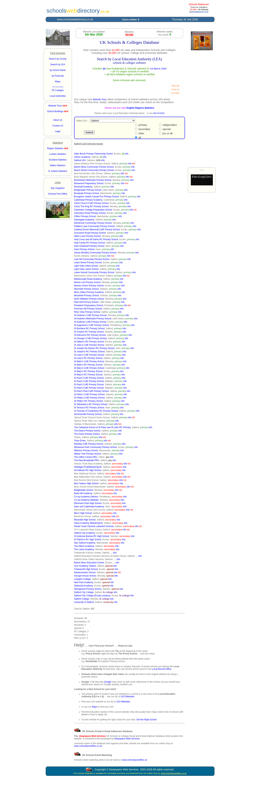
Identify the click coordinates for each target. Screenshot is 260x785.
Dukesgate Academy (84, 219)
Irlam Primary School (84, 249)
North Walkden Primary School (89, 299)
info (126, 153)
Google (107, 682)
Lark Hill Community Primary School (91, 259)
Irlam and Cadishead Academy (89, 506)
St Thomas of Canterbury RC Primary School (96, 411)
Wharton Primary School (86, 450)
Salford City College (84, 592)
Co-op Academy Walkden (86, 500)
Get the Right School (146, 719)
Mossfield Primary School (86, 295)
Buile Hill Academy (83, 493)
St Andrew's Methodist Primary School (92, 318)
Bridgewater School (83, 490)
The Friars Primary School (87, 434)
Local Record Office (161, 669)
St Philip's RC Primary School (88, 401)
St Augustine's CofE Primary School (91, 325)
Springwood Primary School (87, 589)
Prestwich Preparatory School (88, 305)
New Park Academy (83, 582)
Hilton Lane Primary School (87, 236)
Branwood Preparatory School (88, 183)
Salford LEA (80, 160)
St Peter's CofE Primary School (89, 394)
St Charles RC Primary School (89, 331)
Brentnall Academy (83, 186)
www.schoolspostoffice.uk (134, 760)
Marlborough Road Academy (88, 279)
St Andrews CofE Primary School (90, 322)
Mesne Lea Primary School (87, 282)
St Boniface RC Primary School (89, 328)
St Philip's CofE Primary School (89, 397)
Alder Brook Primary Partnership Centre (93, 153)
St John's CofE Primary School (89, 345)
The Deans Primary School (87, 430)
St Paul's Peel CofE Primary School (91, 391)
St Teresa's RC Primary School (89, 407)
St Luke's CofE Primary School (89, 355)
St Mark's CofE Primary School (89, 361)
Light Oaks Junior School (86, 269)
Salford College (81, 599)
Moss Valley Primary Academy (89, 292)
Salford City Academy (84, 533)
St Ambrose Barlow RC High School (91, 536)
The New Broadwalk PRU (86, 460)
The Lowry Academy (84, 549)
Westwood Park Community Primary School (95, 447)
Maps (94, 706)
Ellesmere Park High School (87, 503)
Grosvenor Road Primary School (90, 233)
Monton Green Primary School (89, 285)
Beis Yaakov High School (86, 483)
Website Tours (57, 105)
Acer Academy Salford (85, 566)
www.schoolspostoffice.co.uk (88, 746)
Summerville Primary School (88, 414)
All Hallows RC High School (87, 470)
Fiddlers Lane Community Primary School (94, 226)
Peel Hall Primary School (86, 302)
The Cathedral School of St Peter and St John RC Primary (102, 427)
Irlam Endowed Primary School (89, 246)
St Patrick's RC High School (87, 539)
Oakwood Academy (83, 585)
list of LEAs (158, 113)
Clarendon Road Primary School (90, 213)
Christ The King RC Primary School (91, 206)
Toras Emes (80, 440)
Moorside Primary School (86, 289)
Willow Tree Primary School (87, 453)
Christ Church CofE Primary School (91, 203)
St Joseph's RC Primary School (89, 351)
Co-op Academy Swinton (86, 496)
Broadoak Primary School (86, 193)
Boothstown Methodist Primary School (92, 180)
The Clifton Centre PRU (85, 457)
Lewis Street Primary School (88, 262)
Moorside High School (85, 519)
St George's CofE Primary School (90, 338)
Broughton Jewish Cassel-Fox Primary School (96, 196)
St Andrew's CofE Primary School (90, 315)
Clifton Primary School (85, 216)
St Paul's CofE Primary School (89, 378)
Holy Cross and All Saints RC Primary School (96, 239)
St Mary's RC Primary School (88, 371)
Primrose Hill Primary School (88, 308)
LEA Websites (127, 696)
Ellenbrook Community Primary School (93, 223)
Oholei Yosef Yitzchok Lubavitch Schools (94, 526)
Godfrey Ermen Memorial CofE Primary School (97, 229)
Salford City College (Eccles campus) (92, 595)
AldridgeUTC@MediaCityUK (88, 467)
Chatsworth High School (86, 569)
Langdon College (82, 579)
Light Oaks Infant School (86, 266)
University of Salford (84, 602)
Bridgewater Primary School (87, 190)
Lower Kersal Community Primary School (94, 272)
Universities (57, 87)
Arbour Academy (82, 157)
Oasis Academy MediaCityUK (88, 523)
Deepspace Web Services (127, 738)
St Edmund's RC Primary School (90, 335)
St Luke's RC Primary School (88, 358)
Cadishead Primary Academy (88, 200)
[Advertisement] (202, 109)
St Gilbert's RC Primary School (89, 341)
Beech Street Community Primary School (94, 170)
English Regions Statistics (140, 108)
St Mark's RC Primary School (88, 364)
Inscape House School (85, 576)
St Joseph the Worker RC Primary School (94, 348)
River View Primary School (87, 312)
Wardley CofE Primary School (88, 444)
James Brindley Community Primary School (95, 252)
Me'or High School (83, 513)
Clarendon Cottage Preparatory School (93, 209)
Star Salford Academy (84, 543)
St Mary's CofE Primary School (89, 368)
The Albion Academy (84, 546)
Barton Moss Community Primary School (94, 167)
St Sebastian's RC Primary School (91, 404)
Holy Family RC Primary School (89, 242)
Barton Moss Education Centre (89, 562)
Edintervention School (85, 572)
